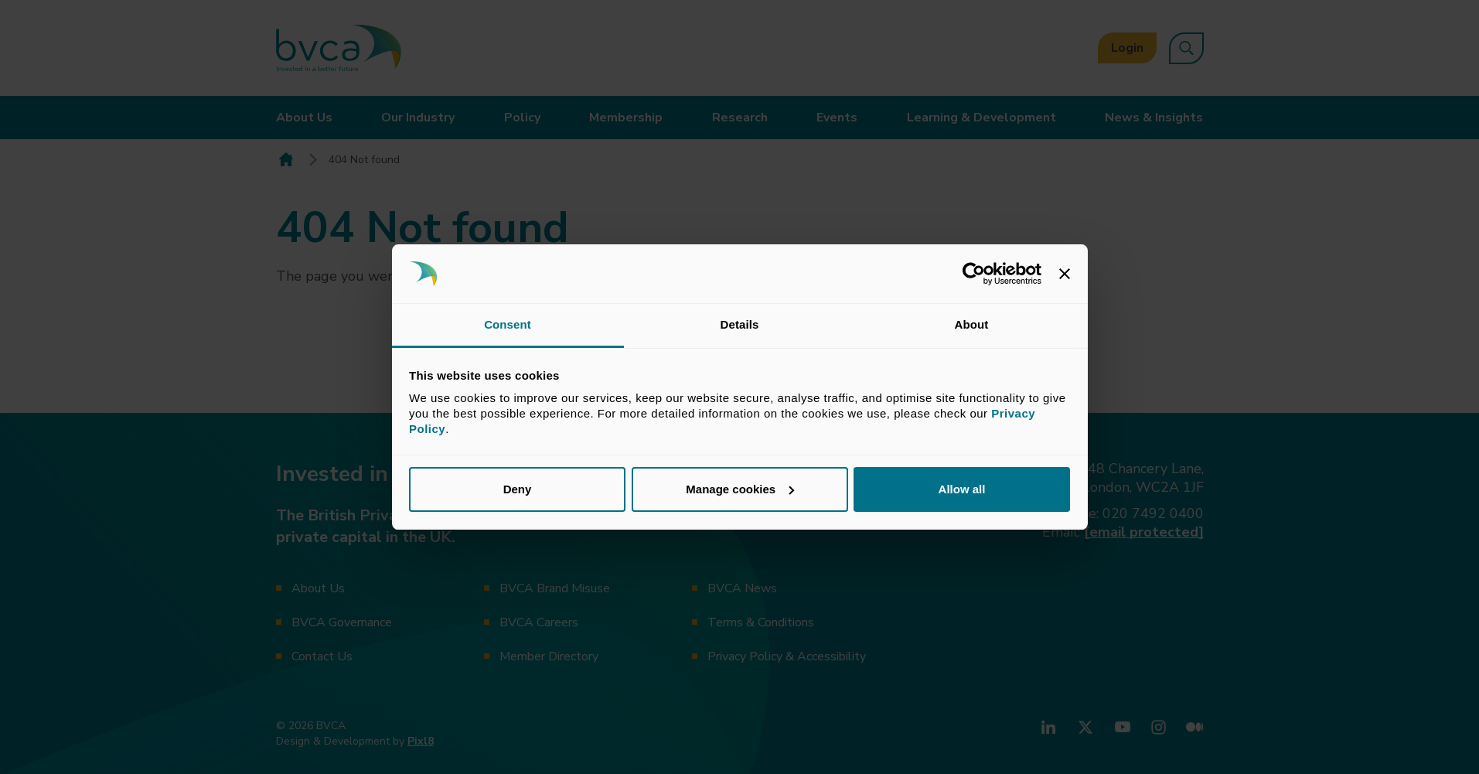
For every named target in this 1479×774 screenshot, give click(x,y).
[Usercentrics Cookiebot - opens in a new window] (973, 273)
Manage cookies (740, 489)
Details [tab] (740, 324)
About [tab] (972, 324)
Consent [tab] (507, 324)
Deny (517, 489)
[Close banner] (1064, 273)
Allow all (962, 489)
